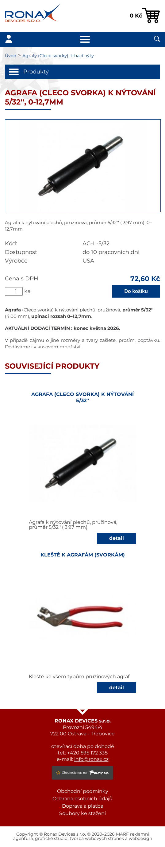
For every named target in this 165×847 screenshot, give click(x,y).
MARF (122, 834)
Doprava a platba (82, 806)
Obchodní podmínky (82, 791)
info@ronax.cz (91, 759)
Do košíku (136, 291)
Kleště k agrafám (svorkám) (82, 554)
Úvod (10, 56)
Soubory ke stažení (82, 813)
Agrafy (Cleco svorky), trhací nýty (58, 56)
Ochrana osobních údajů (82, 798)
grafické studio (51, 839)
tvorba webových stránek (97, 839)
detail (116, 538)
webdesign (140, 839)
